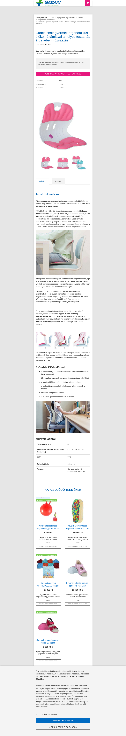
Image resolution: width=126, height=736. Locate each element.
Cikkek (58, 181)
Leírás (42, 181)
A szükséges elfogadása (63, 727)
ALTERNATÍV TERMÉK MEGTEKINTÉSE (63, 74)
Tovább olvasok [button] (46, 714)
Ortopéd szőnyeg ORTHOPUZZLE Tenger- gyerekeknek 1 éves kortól (48, 586)
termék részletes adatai (48, 546)
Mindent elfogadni (63, 720)
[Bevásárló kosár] (87, 3)
